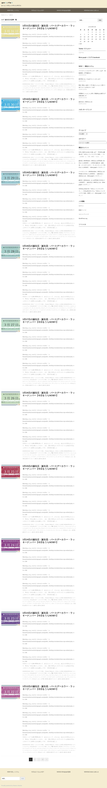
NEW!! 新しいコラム (13, 10)
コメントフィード (84, 214)
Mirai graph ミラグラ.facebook (89, 57)
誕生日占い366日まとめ (85, 102)
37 (42, 759)
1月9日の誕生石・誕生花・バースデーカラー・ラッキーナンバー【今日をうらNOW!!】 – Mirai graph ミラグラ (92, 165)
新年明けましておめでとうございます (89, 79)
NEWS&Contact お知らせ (91, 10)
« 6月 (80, 43)
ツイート (81, 52)
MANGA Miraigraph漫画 (63, 10)
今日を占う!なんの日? (37, 10)
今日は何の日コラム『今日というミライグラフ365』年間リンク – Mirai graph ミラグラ (92, 193)
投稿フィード (82, 210)
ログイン (81, 206)
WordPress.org (83, 218)
